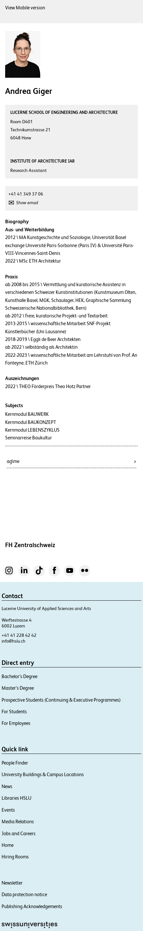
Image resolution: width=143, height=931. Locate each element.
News (7, 786)
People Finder (15, 763)
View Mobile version (25, 7)
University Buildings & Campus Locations (43, 774)
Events (8, 810)
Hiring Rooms (15, 856)
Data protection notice (24, 894)
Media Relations (18, 821)
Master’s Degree (18, 688)
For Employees (16, 723)
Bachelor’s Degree (19, 676)
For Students (14, 711)
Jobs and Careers (18, 833)
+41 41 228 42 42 (19, 635)
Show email (27, 202)
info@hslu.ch (13, 641)
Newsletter (12, 883)
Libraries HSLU (16, 798)
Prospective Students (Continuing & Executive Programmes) (61, 700)
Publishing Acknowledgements (32, 906)
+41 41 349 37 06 (25, 193)
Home (8, 845)
